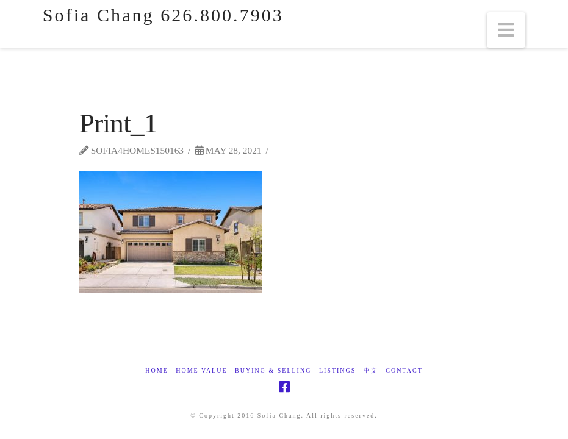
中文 (371, 370)
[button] (506, 30)
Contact (404, 370)
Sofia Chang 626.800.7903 (163, 15)
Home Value (201, 370)
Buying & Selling (273, 370)
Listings (337, 370)
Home (156, 370)
